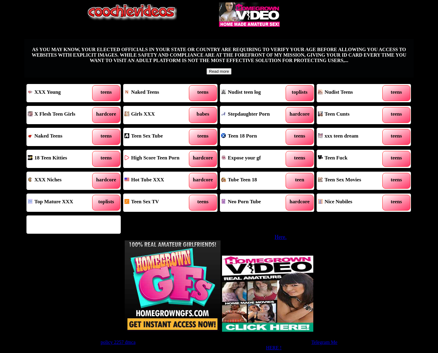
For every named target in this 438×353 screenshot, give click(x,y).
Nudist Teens (352, 93)
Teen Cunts (352, 115)
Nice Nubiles (352, 203)
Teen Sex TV (158, 203)
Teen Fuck (352, 159)
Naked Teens (158, 93)
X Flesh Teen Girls (62, 115)
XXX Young (62, 93)
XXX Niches (62, 181)
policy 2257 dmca (118, 342)
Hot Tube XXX (158, 181)
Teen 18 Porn (255, 137)
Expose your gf (255, 159)
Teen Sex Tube (158, 137)
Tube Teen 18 (255, 181)
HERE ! (273, 347)
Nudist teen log (255, 93)
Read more (219, 71)
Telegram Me (324, 342)
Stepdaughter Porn (255, 115)
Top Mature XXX (62, 203)
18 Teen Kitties (62, 159)
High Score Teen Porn (158, 159)
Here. (281, 237)
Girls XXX (158, 115)
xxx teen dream (352, 137)
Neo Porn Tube (255, 203)
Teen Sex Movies (352, 181)
